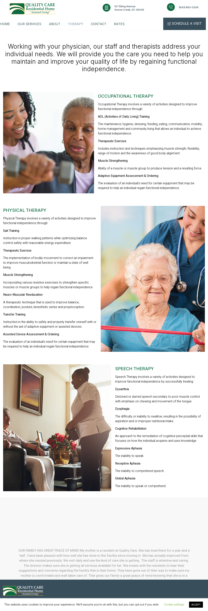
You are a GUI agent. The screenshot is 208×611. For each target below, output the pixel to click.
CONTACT (99, 23)
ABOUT (55, 23)
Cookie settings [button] (174, 604)
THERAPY (76, 23)
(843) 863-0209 (188, 7)
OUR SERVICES (29, 23)
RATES (120, 23)
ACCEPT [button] (196, 604)
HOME (5, 23)
